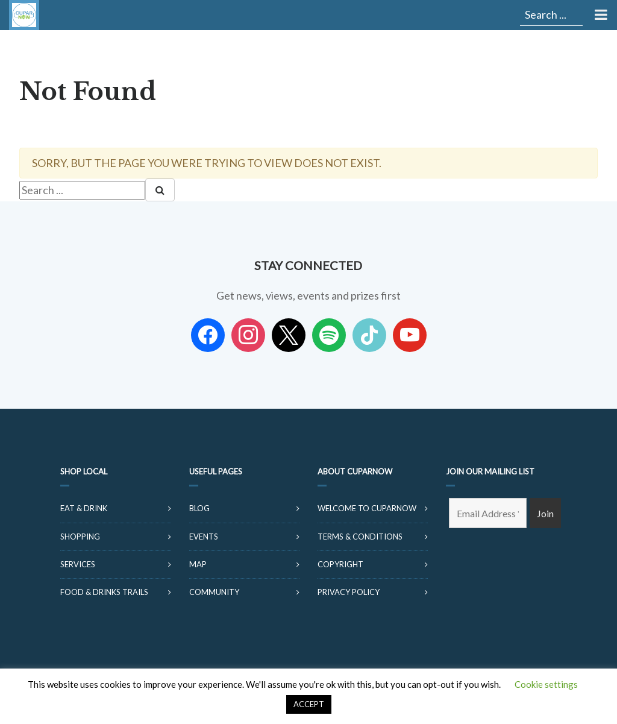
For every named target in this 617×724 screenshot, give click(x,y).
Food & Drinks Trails (104, 592)
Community (214, 592)
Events (203, 536)
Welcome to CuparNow (367, 508)
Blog (199, 508)
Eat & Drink (83, 508)
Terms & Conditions (360, 536)
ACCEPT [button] (308, 704)
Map (198, 564)
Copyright (340, 564)
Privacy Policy (349, 592)
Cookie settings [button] (546, 684)
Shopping (80, 536)
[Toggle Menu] (600, 15)
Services (77, 564)
